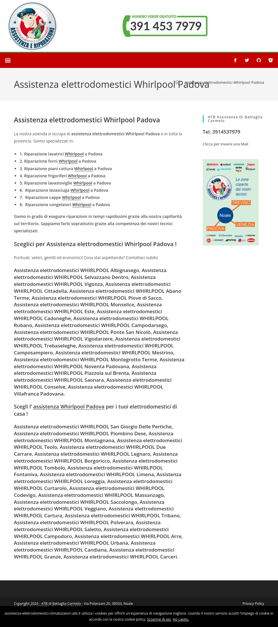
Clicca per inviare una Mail (225, 144)
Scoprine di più (159, 619)
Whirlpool (74, 154)
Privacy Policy (253, 603)
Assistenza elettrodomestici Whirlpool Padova (224, 82)
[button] (7, 60)
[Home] (177, 82)
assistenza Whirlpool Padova (68, 406)
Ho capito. (181, 619)
